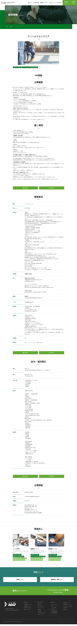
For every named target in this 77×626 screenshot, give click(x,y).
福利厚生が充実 (16, 560)
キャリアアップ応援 (22, 558)
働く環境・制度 (36, 2)
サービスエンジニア (35, 556)
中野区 (22, 556)
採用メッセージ (54, 607)
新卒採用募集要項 (54, 612)
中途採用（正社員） (17, 67)
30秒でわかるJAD (27, 609)
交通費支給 (15, 558)
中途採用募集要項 (54, 614)
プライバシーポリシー (69, 623)
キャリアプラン (40, 609)
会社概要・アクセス (27, 607)
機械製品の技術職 (16, 556)
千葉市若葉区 (42, 556)
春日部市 (59, 556)
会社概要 (65, 609)
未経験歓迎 (22, 560)
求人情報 (11, 26)
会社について (30, 2)
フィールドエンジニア (26, 67)
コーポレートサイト (61, 623)
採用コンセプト (54, 605)
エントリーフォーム (31, 342)
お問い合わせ (59, 2)
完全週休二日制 (39, 558)
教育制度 (39, 612)
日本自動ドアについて (28, 605)
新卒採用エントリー (67, 604)
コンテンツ (46, 2)
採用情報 (41, 2)
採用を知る (53, 603)
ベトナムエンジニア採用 (67, 607)
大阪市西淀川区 (35, 67)
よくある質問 (53, 609)
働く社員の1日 (40, 607)
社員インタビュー (53, 2)
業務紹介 (39, 605)
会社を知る (26, 603)
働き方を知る (40, 603)
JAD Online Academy (41, 614)
